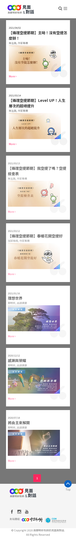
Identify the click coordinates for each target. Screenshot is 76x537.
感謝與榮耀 (16, 360)
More (12, 76)
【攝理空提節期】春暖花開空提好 (34, 236)
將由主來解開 (18, 422)
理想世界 (14, 298)
